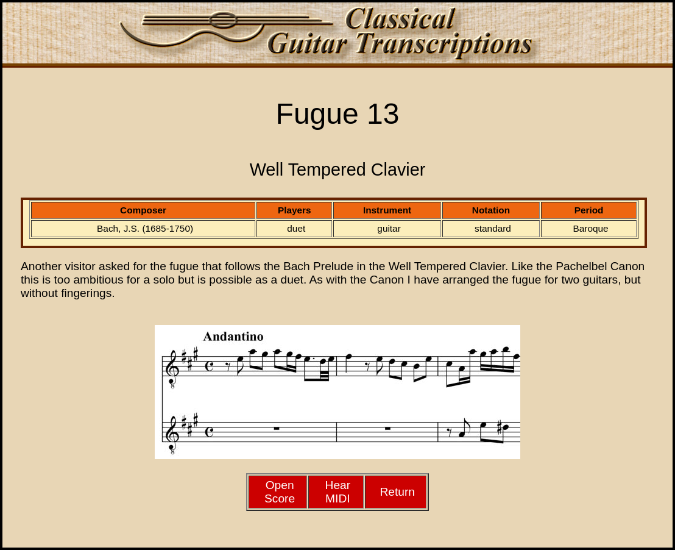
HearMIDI (338, 492)
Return (397, 491)
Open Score (279, 492)
